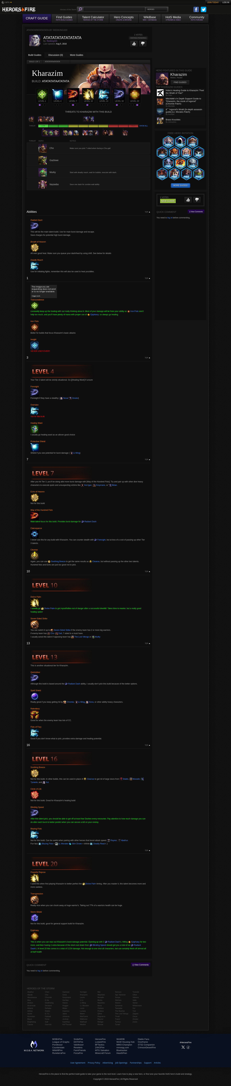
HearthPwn (121, 1053)
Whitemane (137, 1006)
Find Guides (180, 82)
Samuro (118, 992)
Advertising (108, 1062)
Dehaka (48, 1008)
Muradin (135, 779)
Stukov (118, 1003)
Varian (135, 1003)
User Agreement (77, 1062)
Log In (225, 2)
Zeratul (73, 398)
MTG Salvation (102, 1050)
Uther (135, 995)
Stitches (118, 1000)
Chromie (68, 702)
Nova (64, 398)
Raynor (112, 840)
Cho (50, 633)
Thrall (117, 1016)
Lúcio (82, 1008)
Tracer (117, 1019)
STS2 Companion (146, 1044)
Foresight (99, 540)
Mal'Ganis (84, 1016)
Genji (65, 995)
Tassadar (118, 1008)
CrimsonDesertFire (147, 1047)
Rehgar (100, 1022)
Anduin (30, 1003)
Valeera (136, 997)
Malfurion (83, 1019)
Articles (157, 1062)
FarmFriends (80, 1050)
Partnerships (136, 1062)
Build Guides (34, 55)
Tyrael (117, 1024)
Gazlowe (66, 992)
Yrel (134, 1011)
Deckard (48, 1006)
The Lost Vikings (80, 637)
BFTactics (99, 1044)
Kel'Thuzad (67, 1024)
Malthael (83, 1022)
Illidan (113, 485)
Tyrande (136, 992)
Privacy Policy (94, 1062)
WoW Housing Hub (125, 1042)
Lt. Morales (61, 844)
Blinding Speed (98, 945)
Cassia (30, 1024)
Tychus (118, 1022)
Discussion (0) (55, 55)
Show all (143, 126)
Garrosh (48, 1024)
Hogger (65, 1006)
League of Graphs (60, 1042)
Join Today (213, 2)
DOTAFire (78, 1042)
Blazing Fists (46, 844)
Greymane (99, 485)
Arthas (30, 1011)
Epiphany (93, 314)
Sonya (117, 997)
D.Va (47, 1000)
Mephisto (101, 995)
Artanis (30, 1008)
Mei (98, 992)
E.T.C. (47, 1014)
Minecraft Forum (103, 1053)
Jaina (65, 1014)
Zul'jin (135, 1022)
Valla (134, 1000)
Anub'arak (31, 1006)
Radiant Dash (88, 521)
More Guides (76, 55)
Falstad (48, 1016)
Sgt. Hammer (120, 995)
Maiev (82, 1014)
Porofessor (57, 1044)
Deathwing (49, 1003)
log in (40, 971)
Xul (45, 782)
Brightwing (31, 1022)
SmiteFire (78, 1039)
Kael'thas (66, 1022)
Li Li (81, 1000)
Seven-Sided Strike (61, 630)
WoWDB (120, 1039)
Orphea (100, 1008)
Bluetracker (121, 1050)
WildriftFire (57, 1050)
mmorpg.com (122, 1047)
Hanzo (65, 1003)
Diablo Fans (143, 1039)
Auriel (29, 1014)
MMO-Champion (124, 1044)
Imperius (66, 1011)
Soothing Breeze (56, 561)
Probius (100, 1011)
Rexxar (100, 1024)
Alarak (29, 995)
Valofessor (79, 1044)
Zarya (135, 1016)
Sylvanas (118, 1006)
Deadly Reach (98, 844)
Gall (58, 633)
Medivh (83, 1024)
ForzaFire (78, 1053)
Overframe (143, 1042)
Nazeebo (101, 1003)
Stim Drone (75, 844)
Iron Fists (133, 311)
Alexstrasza (32, 997)
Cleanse (94, 561)
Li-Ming (75, 453)
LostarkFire (100, 1042)
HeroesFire (100, 1039)
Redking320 (52, 41)
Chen (47, 992)
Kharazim (84, 995)
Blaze (29, 1019)
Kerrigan (86, 485)
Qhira (99, 1014)
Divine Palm (48, 608)
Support (147, 1062)
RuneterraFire (58, 1053)
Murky (96, 637)
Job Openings (121, 1062)
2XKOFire (99, 1047)
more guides (180, 185)
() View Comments (141, 965)
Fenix (47, 1019)
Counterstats (58, 1047)
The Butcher (120, 1011)
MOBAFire (57, 1039)
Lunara (83, 1011)
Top (146, 212)
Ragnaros (101, 1016)
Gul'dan (66, 1000)
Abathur (123, 840)
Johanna (66, 1016)
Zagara (135, 1014)
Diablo (124, 779)
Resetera (78, 1047)
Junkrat (65, 1019)
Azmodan (31, 1016)
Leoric (82, 997)
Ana (29, 1000)
